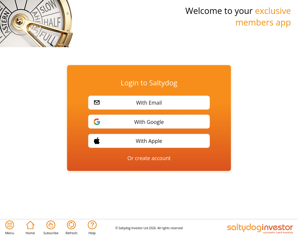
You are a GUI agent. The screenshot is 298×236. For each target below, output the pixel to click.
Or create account (149, 158)
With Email (149, 102)
